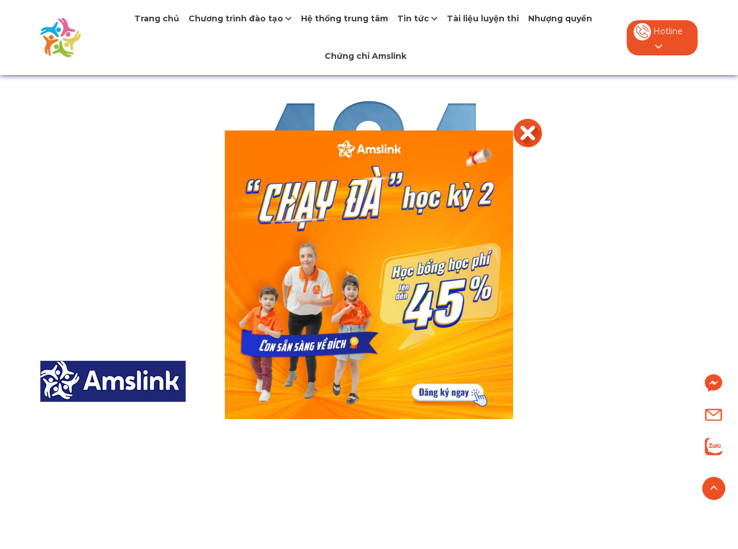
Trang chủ (156, 18)
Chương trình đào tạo (240, 18)
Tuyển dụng (574, 466)
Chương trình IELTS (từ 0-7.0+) (325, 487)
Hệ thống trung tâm (344, 18)
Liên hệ (561, 487)
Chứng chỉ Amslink (365, 56)
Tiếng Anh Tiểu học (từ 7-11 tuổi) (328, 422)
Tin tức (417, 18)
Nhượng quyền (560, 18)
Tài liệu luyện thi (483, 18)
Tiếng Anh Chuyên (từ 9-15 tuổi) (327, 466)
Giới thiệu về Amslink (593, 401)
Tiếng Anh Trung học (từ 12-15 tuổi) (335, 444)
